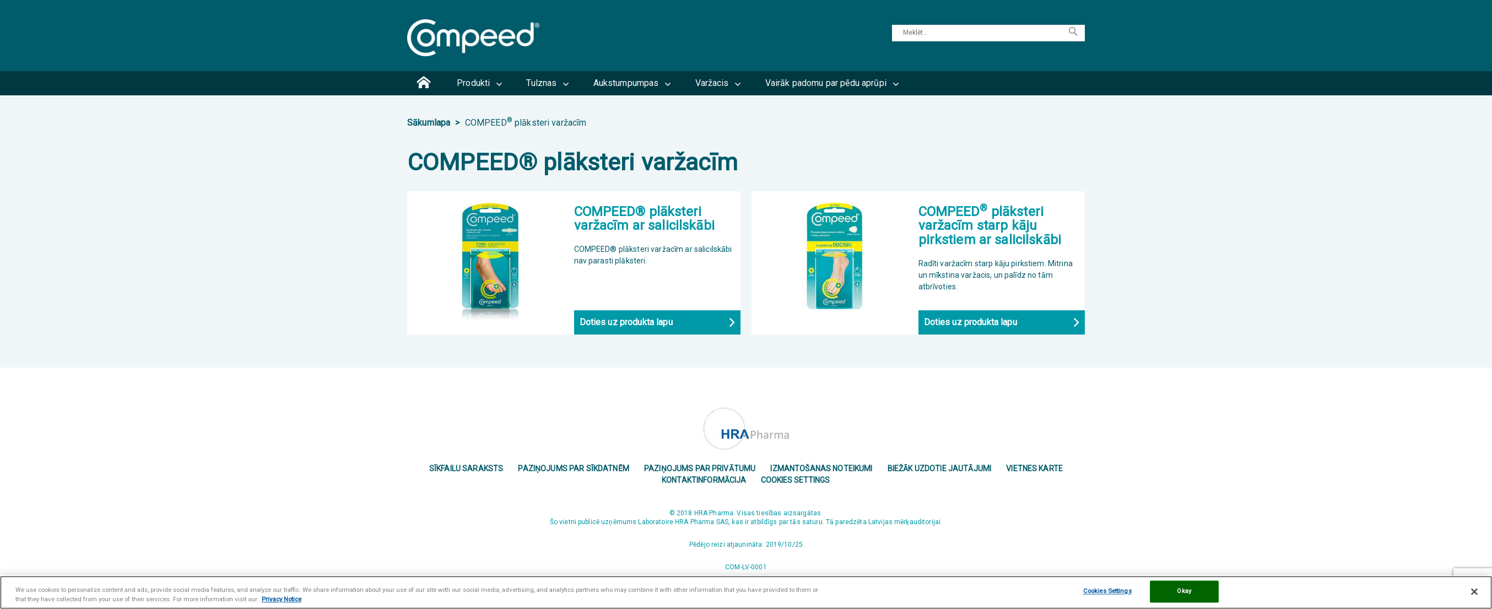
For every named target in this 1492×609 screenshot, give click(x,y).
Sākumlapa (429, 122)
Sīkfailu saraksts (466, 468)
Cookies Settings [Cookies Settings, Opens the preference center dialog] (1107, 591)
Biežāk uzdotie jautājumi (939, 468)
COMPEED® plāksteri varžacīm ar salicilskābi (644, 218)
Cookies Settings (795, 479)
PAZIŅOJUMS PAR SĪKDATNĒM (573, 468)
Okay (1184, 591)
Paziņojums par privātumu (699, 468)
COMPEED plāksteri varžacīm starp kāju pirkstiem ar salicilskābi (990, 225)
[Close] (1474, 591)
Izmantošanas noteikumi (821, 468)
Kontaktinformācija (704, 479)
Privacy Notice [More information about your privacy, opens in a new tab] (281, 599)
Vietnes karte (1034, 468)
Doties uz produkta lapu (626, 322)
